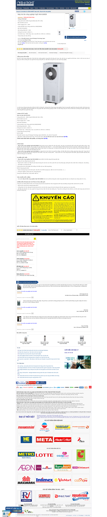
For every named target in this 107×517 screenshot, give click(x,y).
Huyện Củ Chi (35, 407)
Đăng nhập (87, 4)
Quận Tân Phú (57, 408)
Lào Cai (25, 394)
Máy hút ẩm (36, 11)
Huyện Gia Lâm (54, 403)
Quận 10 (55, 407)
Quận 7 (82, 407)
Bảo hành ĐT (73, 8)
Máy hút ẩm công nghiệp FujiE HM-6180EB (29, 291)
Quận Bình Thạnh (32, 408)
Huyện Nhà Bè (48, 407)
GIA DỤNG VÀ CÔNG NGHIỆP (27, 11)
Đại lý (32, 8)
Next (85, 40)
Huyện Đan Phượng (40, 403)
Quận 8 (18, 408)
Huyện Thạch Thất (26, 404)
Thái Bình (53, 394)
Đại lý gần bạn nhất (29, 234)
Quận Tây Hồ (58, 406)
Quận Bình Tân (26, 408)
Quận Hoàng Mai (38, 406)
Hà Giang (55, 393)
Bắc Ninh (42, 393)
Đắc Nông (61, 397)
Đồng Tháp (72, 397)
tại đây (23, 43)
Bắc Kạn (39, 393)
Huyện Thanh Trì (40, 404)
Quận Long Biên (44, 406)
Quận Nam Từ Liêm (51, 406)
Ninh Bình (37, 394)
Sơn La (49, 394)
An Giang (18, 397)
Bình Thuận (46, 397)
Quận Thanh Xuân (64, 406)
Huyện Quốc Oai (79, 403)
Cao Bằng (47, 393)
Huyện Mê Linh (67, 403)
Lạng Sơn (22, 394)
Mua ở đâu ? (20, 234)
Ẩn (22, 505)
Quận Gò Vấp (38, 408)
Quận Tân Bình (51, 408)
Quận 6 (79, 407)
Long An (18, 398)
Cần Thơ (56, 397)
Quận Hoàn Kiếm (31, 406)
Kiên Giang (77, 397)
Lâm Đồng (81, 397)
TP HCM (34, 398)
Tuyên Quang (67, 394)
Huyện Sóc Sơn (19, 404)
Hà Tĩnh (65, 393)
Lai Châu (18, 394)
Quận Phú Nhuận (45, 408)
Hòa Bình (77, 393)
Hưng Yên (82, 393)
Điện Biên (51, 393)
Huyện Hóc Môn (42, 407)
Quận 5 (76, 407)
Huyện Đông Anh (48, 403)
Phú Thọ (41, 394)
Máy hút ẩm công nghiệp (45, 11)
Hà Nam (58, 393)
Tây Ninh (26, 398)
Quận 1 (52, 407)
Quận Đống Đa (73, 404)
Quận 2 (66, 407)
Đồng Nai (68, 397)
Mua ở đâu (88, 515)
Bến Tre (32, 397)
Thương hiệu (26, 8)
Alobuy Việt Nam (23, 258)
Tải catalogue (81, 515)
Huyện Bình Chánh (23, 407)
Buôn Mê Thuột (52, 397)
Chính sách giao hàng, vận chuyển (33, 514)
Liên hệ (67, 8)
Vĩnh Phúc (72, 394)
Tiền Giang (31, 398)
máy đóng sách (63, 412)
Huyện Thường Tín (47, 404)
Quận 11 (59, 407)
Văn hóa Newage (50, 8)
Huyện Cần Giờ (30, 407)
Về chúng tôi (69, 515)
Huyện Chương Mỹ (32, 403)
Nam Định (29, 394)
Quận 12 (63, 407)
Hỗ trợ (57, 8)
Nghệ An (33, 394)
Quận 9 (21, 408)
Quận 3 (69, 407)
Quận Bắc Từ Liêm (60, 404)
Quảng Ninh (45, 394)
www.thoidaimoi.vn (64, 510)
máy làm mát (56, 412)
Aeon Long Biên (23, 251)
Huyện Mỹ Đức (73, 403)
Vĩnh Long (42, 398)
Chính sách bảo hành (42, 52)
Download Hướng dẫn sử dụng (66, 52)
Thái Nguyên (57, 394)
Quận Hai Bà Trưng (24, 406)
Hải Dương (69, 393)
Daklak (64, 397)
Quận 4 (73, 407)
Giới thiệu (62, 8)
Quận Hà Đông (79, 404)
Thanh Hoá (63, 394)
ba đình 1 (22, 403)
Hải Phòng (73, 393)
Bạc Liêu (29, 397)
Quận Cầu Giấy (67, 404)
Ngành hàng (19, 8)
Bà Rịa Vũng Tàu (24, 397)
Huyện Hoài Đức (61, 403)
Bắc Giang (35, 393)
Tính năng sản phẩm (22, 52)
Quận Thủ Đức (63, 408)
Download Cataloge (53, 52)
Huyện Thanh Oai (33, 404)
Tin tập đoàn (42, 8)
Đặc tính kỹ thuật (32, 52)
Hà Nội (62, 393)
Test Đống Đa (74, 406)
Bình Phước (41, 397)
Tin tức (36, 8)
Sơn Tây (69, 406)
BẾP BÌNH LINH (23, 266)
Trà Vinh (38, 398)
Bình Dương (36, 397)
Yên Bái (76, 394)
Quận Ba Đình (53, 404)
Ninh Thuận (22, 398)
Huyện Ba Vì (26, 403)
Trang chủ (18, 11)
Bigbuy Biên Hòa (23, 274)
